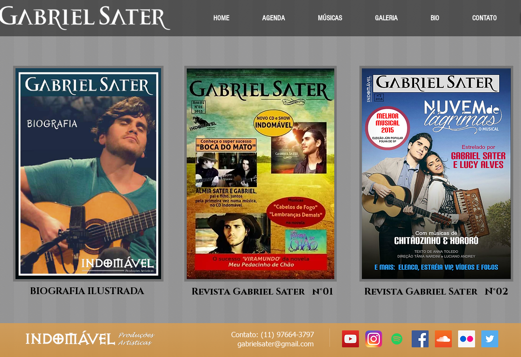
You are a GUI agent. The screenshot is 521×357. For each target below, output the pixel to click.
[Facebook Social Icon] (420, 338)
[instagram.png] (373, 338)
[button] (329, 18)
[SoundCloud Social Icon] (443, 338)
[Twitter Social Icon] (489, 338)
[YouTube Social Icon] (350, 338)
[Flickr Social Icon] (466, 338)
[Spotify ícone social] (396, 338)
